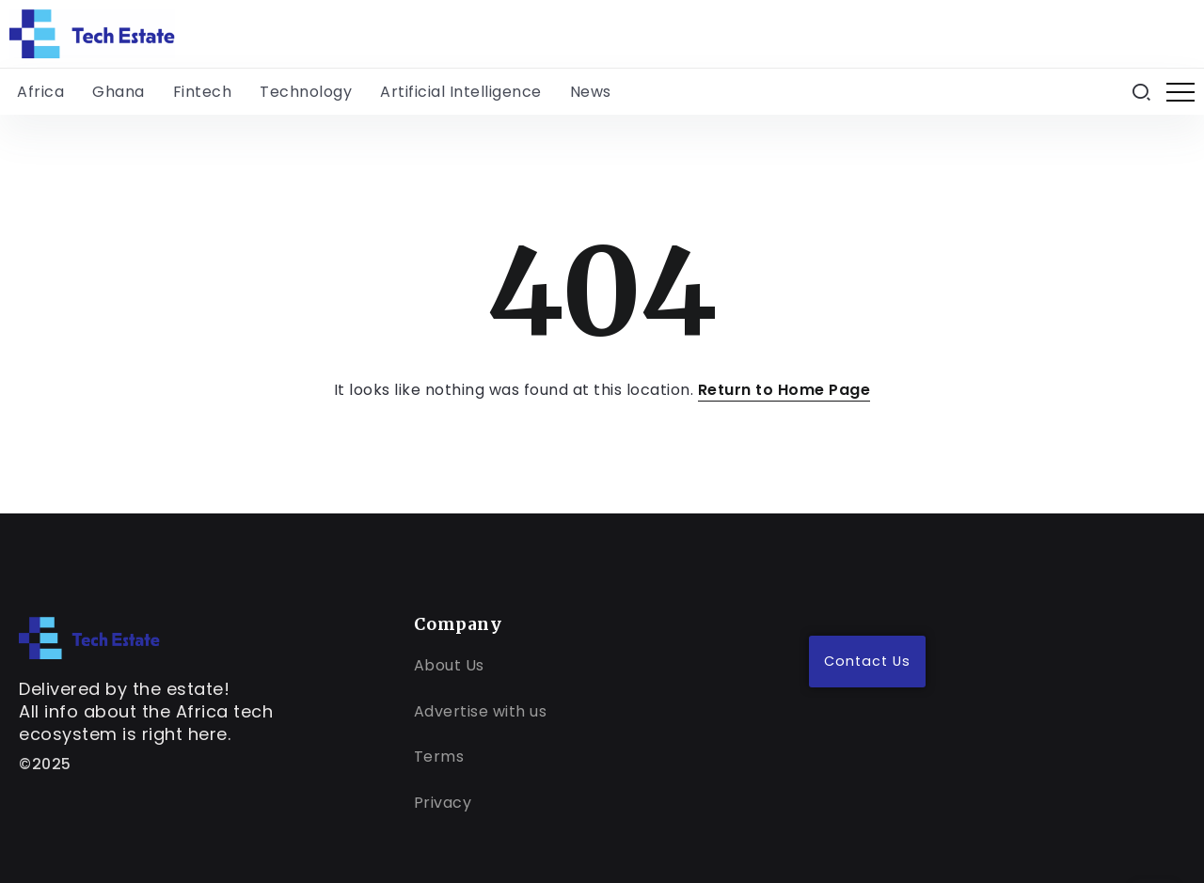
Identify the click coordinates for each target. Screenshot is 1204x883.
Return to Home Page (784, 390)
